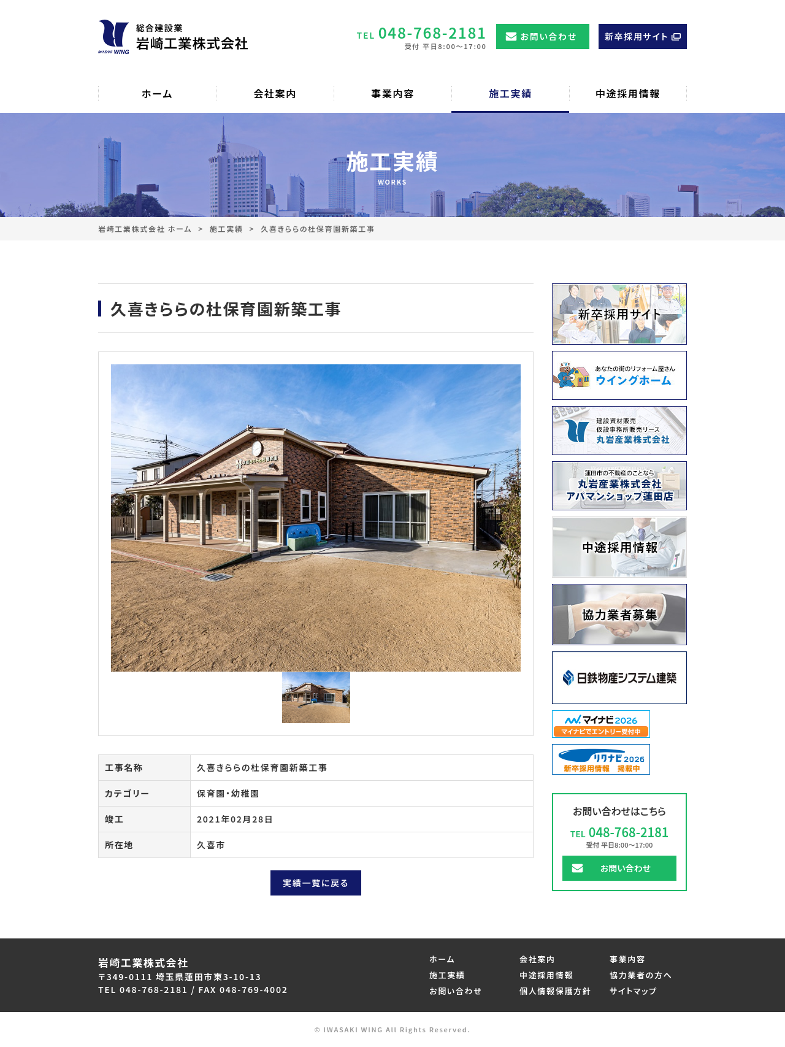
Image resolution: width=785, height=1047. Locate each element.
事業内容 (628, 959)
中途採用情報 (546, 975)
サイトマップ (633, 991)
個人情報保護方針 (555, 991)
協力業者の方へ (641, 975)
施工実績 (226, 228)
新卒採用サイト (636, 36)
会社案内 (537, 959)
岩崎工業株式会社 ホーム (145, 228)
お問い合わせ (549, 36)
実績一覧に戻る (316, 882)
